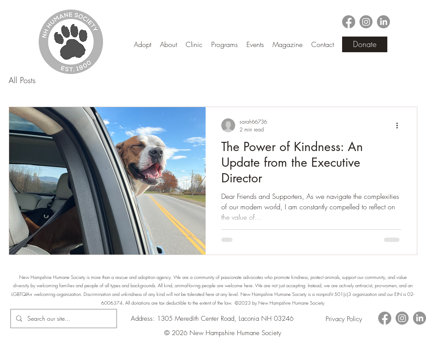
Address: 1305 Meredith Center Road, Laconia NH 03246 (212, 318)
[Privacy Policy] (344, 319)
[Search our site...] (62, 318)
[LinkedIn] (383, 21)
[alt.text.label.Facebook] (348, 21)
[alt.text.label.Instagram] (366, 21)
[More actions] (400, 125)
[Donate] (364, 44)
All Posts (22, 80)
